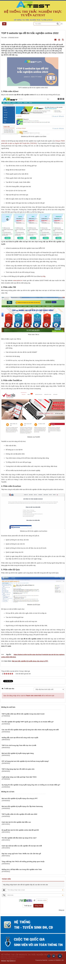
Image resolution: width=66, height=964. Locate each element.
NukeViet (44, 960)
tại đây (43, 276)
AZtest (3, 141)
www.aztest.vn (17, 280)
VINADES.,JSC (59, 960)
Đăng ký (61, 910)
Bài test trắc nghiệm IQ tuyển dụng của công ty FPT (30, 661)
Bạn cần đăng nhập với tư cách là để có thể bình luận (29, 695)
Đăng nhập (38, 905)
